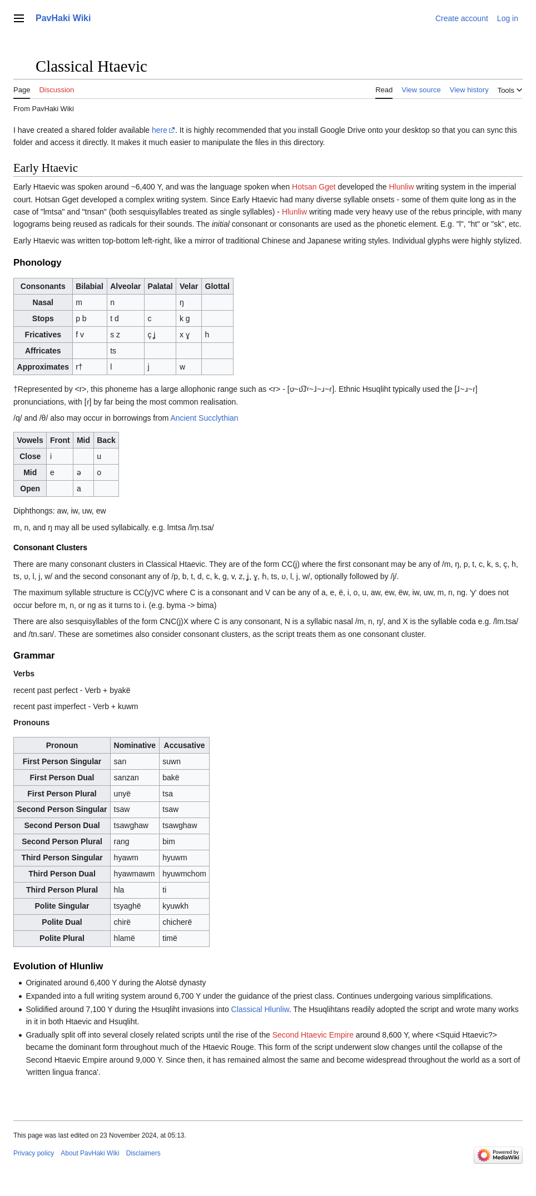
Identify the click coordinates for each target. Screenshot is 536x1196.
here (159, 130)
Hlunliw (401, 186)
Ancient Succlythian (204, 417)
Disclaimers (143, 1153)
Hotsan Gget (314, 186)
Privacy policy (33, 1153)
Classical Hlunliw (260, 1009)
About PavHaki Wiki (90, 1153)
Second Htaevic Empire (313, 1034)
